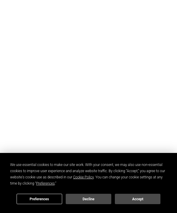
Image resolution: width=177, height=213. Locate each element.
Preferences (39, 199)
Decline (88, 199)
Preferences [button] (45, 183)
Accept (137, 199)
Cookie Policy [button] (83, 177)
